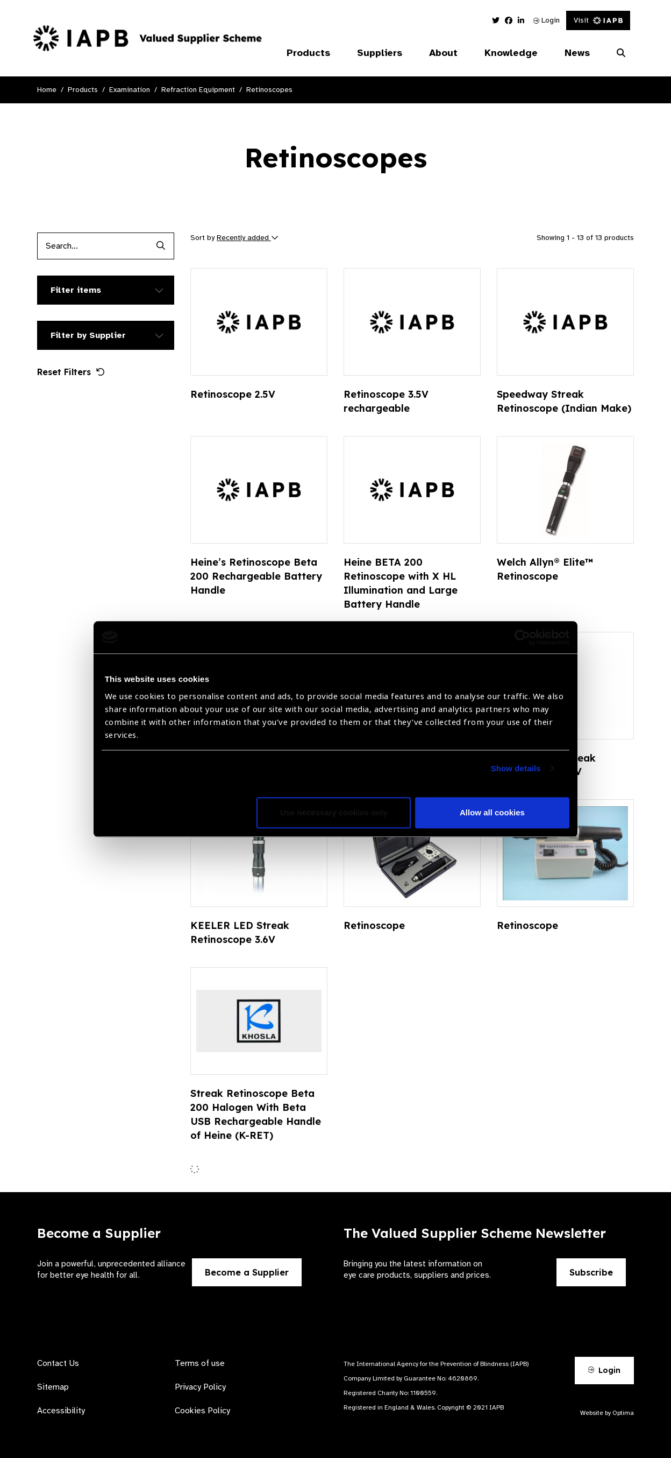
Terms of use (200, 1363)
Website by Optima (607, 1413)
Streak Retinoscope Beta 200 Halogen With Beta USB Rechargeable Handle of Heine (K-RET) (255, 1114)
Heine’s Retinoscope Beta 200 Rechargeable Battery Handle (256, 576)
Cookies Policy (202, 1410)
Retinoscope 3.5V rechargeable (386, 401)
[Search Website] (621, 53)
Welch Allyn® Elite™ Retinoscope (545, 569)
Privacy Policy (200, 1387)
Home (46, 89)
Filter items (76, 290)
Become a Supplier (247, 1272)
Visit (598, 20)
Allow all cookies (492, 812)
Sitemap (53, 1387)
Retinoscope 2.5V (232, 394)
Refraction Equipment (198, 89)
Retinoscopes (269, 89)
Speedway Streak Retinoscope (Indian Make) (564, 401)
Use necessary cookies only (334, 812)
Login (546, 20)
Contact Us (58, 1363)
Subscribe (591, 1272)
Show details (516, 768)
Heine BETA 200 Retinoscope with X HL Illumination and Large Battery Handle (401, 583)
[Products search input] (92, 246)
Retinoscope (374, 925)
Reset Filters (71, 372)
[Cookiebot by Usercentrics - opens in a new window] (522, 637)
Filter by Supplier (88, 335)
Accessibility (61, 1410)
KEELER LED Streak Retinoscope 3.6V (239, 932)
